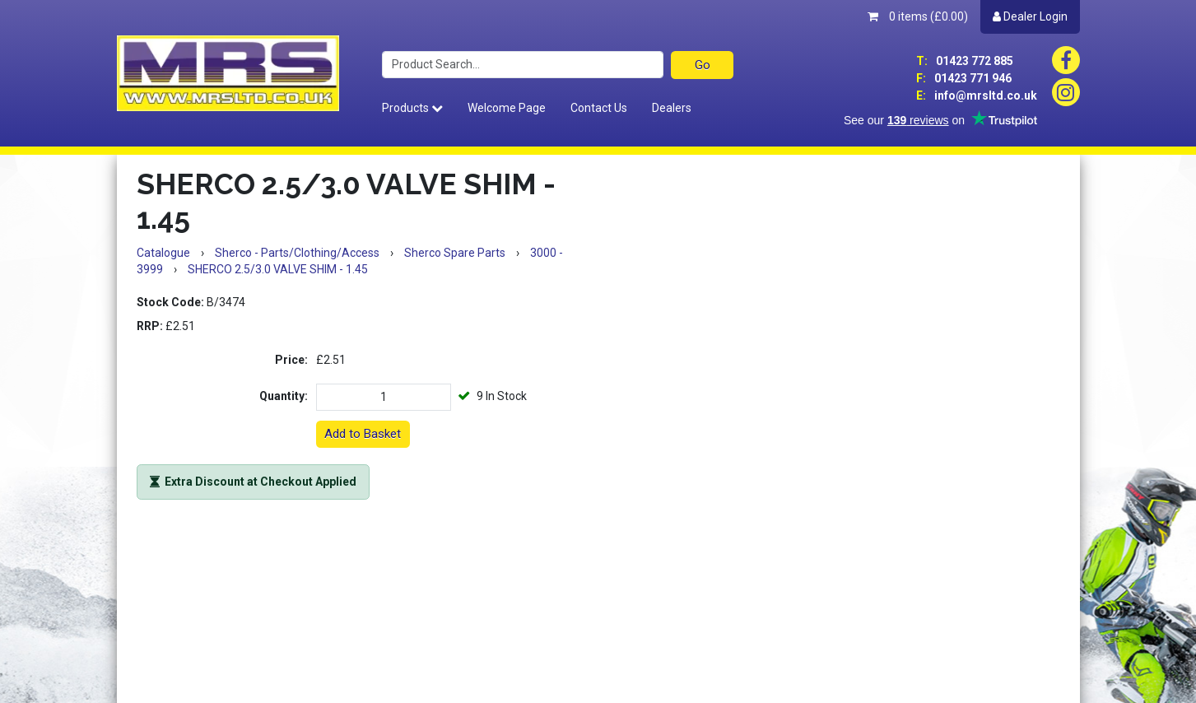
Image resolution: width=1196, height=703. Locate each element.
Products (412, 107)
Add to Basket (362, 433)
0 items (918, 16)
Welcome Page (507, 107)
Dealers (671, 107)
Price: (291, 359)
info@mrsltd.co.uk (976, 95)
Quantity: (283, 396)
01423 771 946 (964, 78)
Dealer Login (1030, 16)
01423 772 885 (964, 61)
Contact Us (598, 107)
